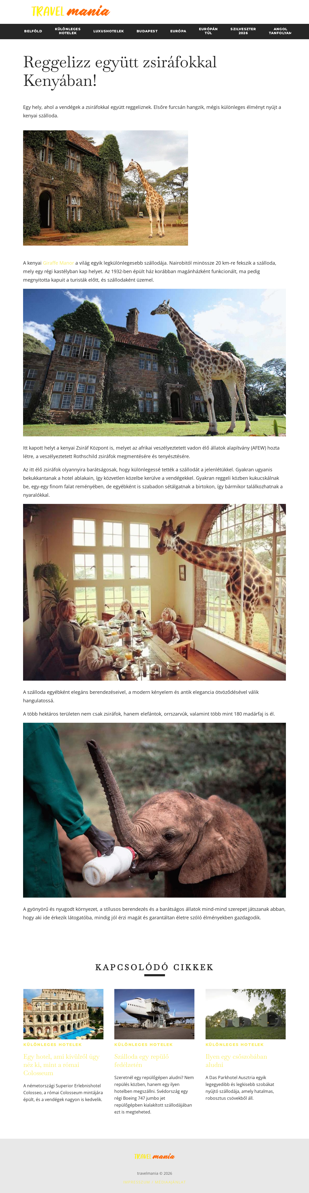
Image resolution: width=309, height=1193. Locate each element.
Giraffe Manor (59, 263)
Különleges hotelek (52, 1044)
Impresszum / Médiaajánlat (154, 1182)
